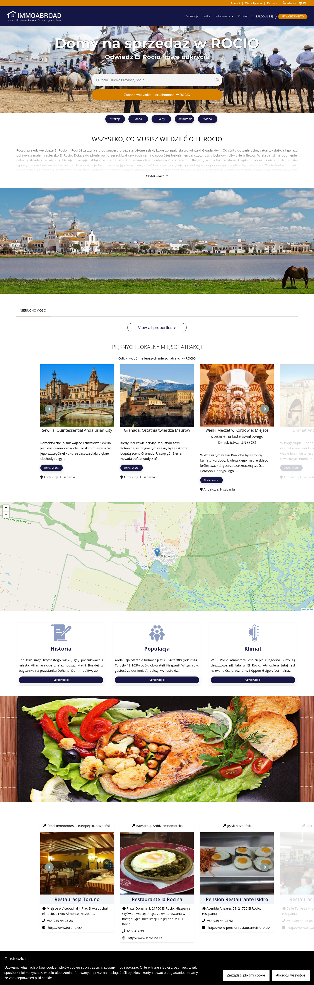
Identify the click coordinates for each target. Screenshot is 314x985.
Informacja (221, 16)
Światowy (289, 3)
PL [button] (303, 3)
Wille (205, 16)
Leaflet (307, 609)
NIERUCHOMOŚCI (33, 310)
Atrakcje (115, 119)
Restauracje (184, 119)
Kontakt (242, 16)
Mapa (138, 119)
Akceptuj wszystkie (290, 975)
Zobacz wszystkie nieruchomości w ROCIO (157, 95)
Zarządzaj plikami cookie (246, 975)
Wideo (207, 119)
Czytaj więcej (157, 176)
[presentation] (49, 409)
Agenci (235, 3)
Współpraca (253, 3)
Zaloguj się (264, 16)
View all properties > (157, 327)
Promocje (190, 16)
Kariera (272, 3)
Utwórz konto (293, 16)
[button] (157, 552)
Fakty (161, 119)
